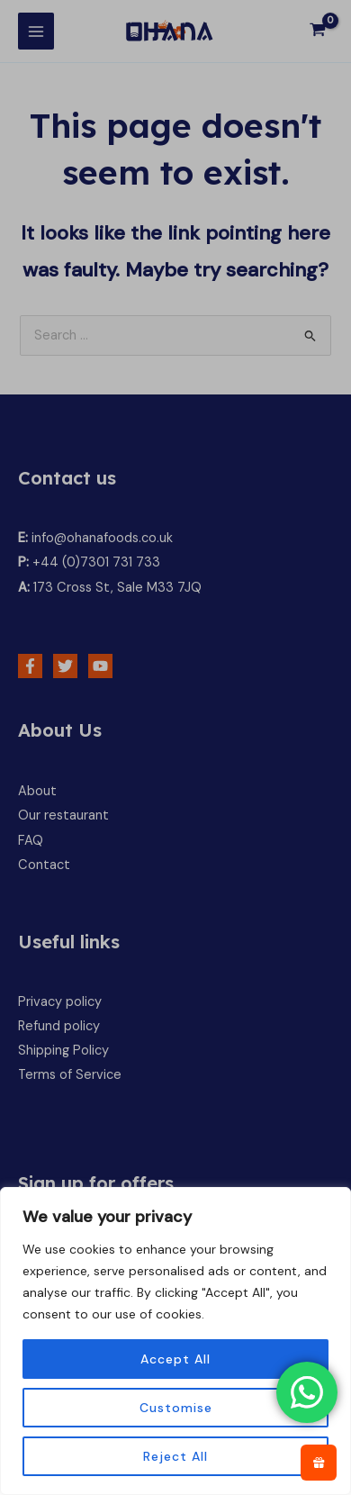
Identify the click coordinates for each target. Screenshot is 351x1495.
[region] (175, 1341)
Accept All (175, 1359)
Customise (176, 1408)
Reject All (175, 1456)
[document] (175, 747)
